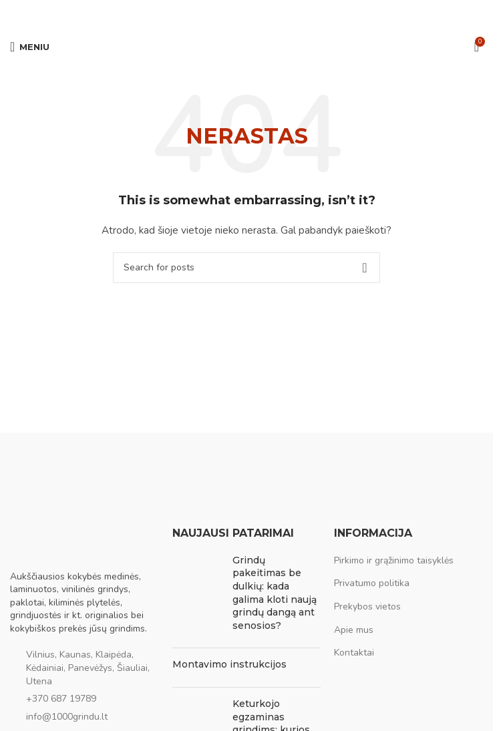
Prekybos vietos (367, 606)
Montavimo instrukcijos (229, 664)
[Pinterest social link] (246, 13)
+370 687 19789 (61, 698)
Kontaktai (354, 652)
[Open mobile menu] (29, 46)
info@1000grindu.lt (67, 716)
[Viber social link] (279, 13)
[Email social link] (230, 13)
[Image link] (77, 540)
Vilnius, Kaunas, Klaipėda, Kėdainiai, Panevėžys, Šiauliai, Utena (88, 667)
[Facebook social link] (214, 13)
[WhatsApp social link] (263, 13)
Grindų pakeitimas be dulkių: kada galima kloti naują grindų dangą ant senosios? (274, 593)
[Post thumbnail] (197, 596)
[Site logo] (246, 45)
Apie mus (353, 630)
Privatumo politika (371, 583)
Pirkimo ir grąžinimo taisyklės (394, 560)
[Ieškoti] (246, 267)
